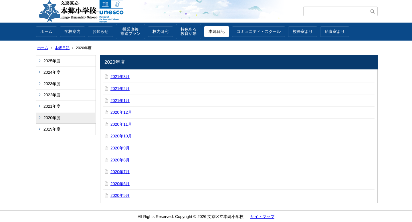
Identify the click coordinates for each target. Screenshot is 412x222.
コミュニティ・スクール (259, 31)
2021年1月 (120, 100)
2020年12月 (121, 112)
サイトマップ (262, 216)
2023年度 (51, 83)
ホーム (46, 31)
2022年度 (51, 95)
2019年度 (51, 129)
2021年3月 (120, 76)
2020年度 (51, 117)
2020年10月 (121, 136)
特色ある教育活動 (189, 31)
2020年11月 (121, 124)
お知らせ (100, 31)
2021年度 (51, 106)
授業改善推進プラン (130, 31)
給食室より (335, 31)
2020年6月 (120, 183)
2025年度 (51, 61)
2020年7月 (120, 171)
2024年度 (51, 72)
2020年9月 (120, 148)
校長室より (303, 31)
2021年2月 (120, 88)
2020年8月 (120, 160)
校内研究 (160, 31)
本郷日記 (217, 31)
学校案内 (72, 31)
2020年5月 (120, 195)
